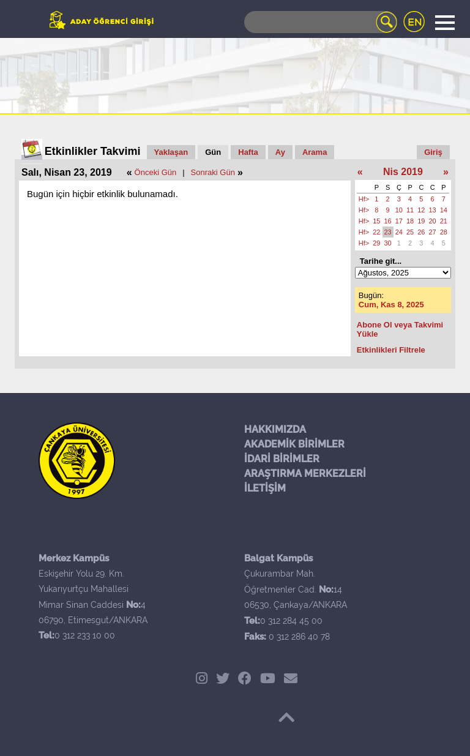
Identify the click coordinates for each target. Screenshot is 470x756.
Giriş (433, 152)
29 (376, 243)
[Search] (320, 22)
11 (410, 210)
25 (410, 232)
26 (421, 232)
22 (376, 232)
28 (443, 232)
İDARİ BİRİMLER (281, 459)
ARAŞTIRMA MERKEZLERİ (305, 473)
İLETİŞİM (265, 488)
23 (388, 232)
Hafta (248, 152)
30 (388, 243)
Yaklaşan (171, 152)
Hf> (364, 199)
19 (421, 221)
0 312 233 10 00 (84, 635)
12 (421, 210)
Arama (314, 152)
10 (399, 210)
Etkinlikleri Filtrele (391, 349)
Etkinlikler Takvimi (93, 151)
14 (443, 210)
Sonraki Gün (213, 172)
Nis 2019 (403, 172)
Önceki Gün (156, 172)
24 (399, 232)
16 (388, 221)
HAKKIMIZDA (275, 429)
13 (432, 210)
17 (399, 221)
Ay (280, 152)
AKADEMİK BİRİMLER (294, 444)
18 (410, 221)
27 (432, 232)
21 (443, 221)
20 (432, 221)
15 (376, 221)
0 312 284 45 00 (291, 621)
